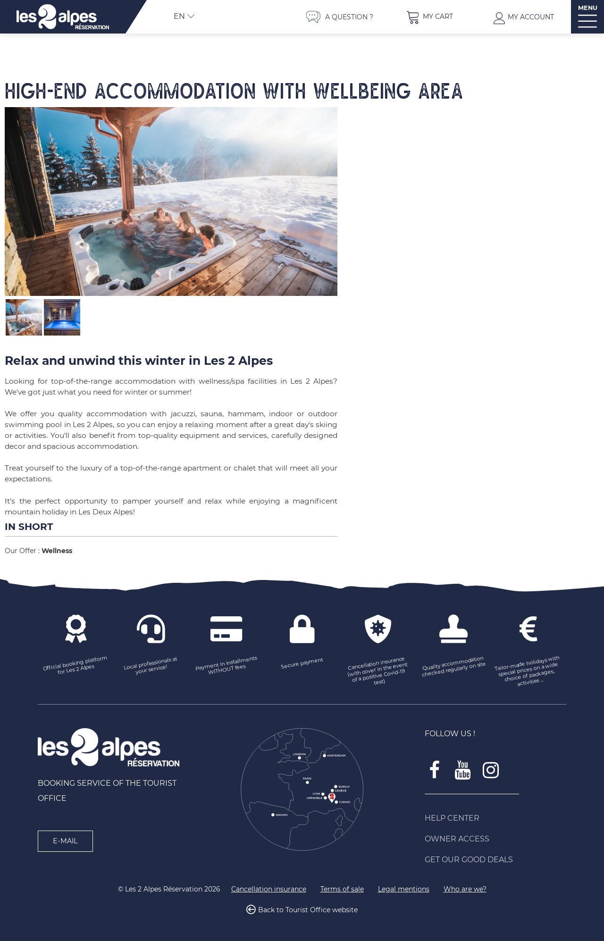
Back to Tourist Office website (308, 910)
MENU (587, 7)
